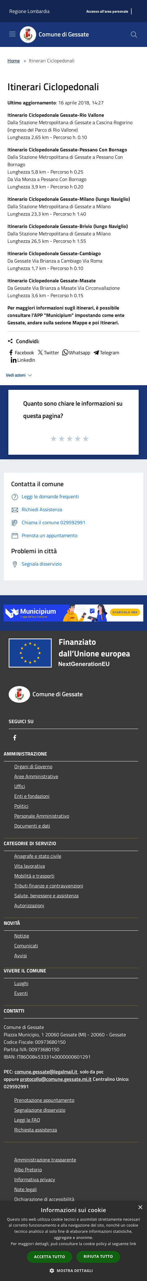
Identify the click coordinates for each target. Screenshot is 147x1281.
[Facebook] (15, 737)
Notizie (21, 935)
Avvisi (20, 955)
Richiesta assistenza (35, 1129)
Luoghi (21, 983)
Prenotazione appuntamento (44, 1100)
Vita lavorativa (29, 866)
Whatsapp (76, 352)
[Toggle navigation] (12, 34)
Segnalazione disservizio (39, 1110)
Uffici (19, 786)
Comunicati (26, 945)
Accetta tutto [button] (49, 1256)
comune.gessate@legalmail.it (46, 1071)
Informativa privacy (34, 1179)
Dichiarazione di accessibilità (44, 1199)
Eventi (21, 993)
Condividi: (23, 341)
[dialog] (73, 1241)
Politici (21, 806)
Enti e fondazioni (32, 796)
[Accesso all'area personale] (107, 12)
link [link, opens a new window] (133, 1243)
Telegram (106, 352)
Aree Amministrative (36, 776)
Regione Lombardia (29, 11)
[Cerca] (134, 34)
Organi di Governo (33, 766)
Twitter (48, 352)
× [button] (140, 1207)
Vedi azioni (20, 375)
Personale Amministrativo (41, 816)
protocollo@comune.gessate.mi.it (56, 1079)
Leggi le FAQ (27, 1119)
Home (13, 60)
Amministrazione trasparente (45, 1159)
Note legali (25, 1189)
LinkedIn (22, 360)
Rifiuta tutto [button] (98, 1256)
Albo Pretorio (28, 1169)
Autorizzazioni (29, 905)
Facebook (20, 352)
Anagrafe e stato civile (37, 856)
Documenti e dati (32, 825)
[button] (73, 1270)
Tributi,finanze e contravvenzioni (48, 885)
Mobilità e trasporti (34, 875)
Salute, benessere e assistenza (46, 895)
